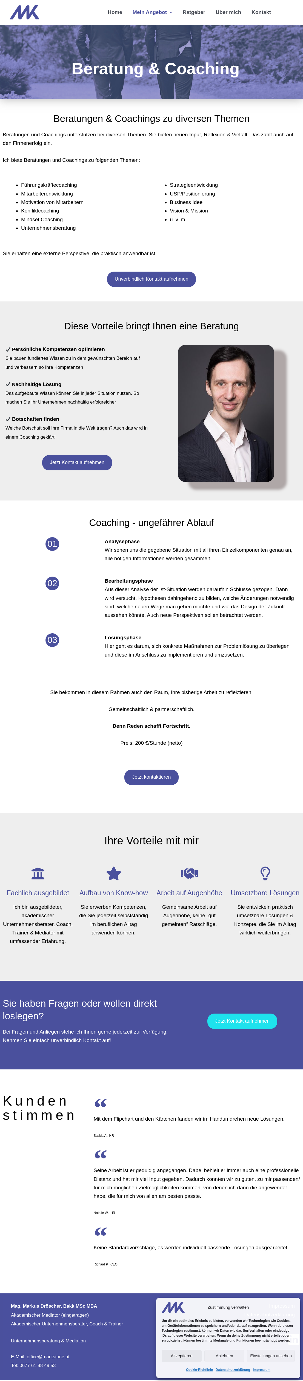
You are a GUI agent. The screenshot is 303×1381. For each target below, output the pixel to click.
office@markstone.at (48, 1357)
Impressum (261, 1370)
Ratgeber (194, 13)
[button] (284, 13)
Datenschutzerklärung (233, 1370)
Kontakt (261, 13)
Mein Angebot (150, 13)
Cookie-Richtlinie (199, 1370)
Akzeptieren (181, 1355)
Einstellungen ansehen (271, 1355)
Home (115, 13)
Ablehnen (224, 1355)
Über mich (228, 13)
